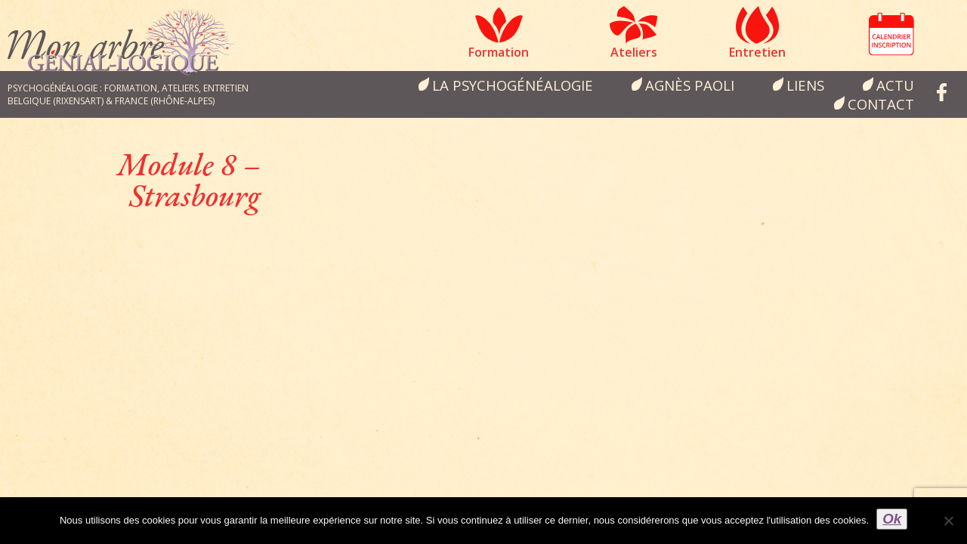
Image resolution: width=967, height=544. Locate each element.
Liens (805, 85)
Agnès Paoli (689, 85)
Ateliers (633, 52)
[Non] (948, 520)
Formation (498, 52)
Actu (895, 85)
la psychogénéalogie (512, 85)
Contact (881, 103)
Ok (891, 519)
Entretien (757, 52)
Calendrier (891, 34)
